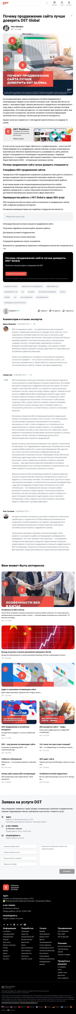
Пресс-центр (6, 942)
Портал (23, 945)
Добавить (54, 3)
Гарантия (6, 939)
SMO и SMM (61, 934)
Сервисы (69, 3)
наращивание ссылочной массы (15, 302)
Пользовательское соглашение (10, 1002)
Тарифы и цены (62, 972)
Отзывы (5, 948)
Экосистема (25, 956)
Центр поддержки (63, 978)
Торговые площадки (64, 954)
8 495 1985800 (12, 826)
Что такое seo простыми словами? (54, 744)
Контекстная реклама (64, 946)
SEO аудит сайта (46, 759)
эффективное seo (52, 286)
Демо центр (61, 975)
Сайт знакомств (26, 950)
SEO (2, 620)
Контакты (6, 959)
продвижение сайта (10, 286)
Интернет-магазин (26, 939)
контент (62, 292)
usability (7, 297)
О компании (6, 931)
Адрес (8, 817)
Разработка (27, 928)
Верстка (41, 939)
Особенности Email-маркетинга (53, 774)
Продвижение (65, 928)
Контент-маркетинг (45, 945)
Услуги (42, 928)
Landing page (25, 931)
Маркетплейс (25, 942)
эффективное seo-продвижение (32, 286)
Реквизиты (6, 956)
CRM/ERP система (26, 959)
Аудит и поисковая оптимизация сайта (18, 689)
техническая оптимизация (47, 292)
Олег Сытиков (8, 511)
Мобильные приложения (47, 959)
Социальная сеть (26, 953)
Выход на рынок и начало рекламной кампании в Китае (26, 652)
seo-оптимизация (26, 297)
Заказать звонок (14, 829)
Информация (9, 928)
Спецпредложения (8, 934)
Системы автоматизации (47, 950)
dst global (31, 292)
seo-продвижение (42, 297)
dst (23, 292)
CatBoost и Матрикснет (11, 759)
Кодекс (5, 953)
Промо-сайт (24, 934)
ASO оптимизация (63, 937)
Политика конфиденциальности (29, 1002)
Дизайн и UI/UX (44, 937)
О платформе (62, 967)
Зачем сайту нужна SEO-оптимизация (18, 774)
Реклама (62, 943)
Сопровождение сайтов (46, 948)
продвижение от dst (10, 292)
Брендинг (42, 931)
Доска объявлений (27, 948)
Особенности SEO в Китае (12, 610)
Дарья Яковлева (9, 324)
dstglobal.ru (14, 149)
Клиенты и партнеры (9, 945)
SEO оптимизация (63, 931)
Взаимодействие (8, 937)
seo (15, 297)
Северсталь (7, 375)
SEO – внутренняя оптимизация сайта (18, 744)
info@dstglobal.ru (13, 835)
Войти (62, 3)
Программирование (45, 942)
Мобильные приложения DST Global (15, 887)
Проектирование (44, 934)
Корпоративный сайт (27, 937)
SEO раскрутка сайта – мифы (52, 727)
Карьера (5, 950)
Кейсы (60, 969)
